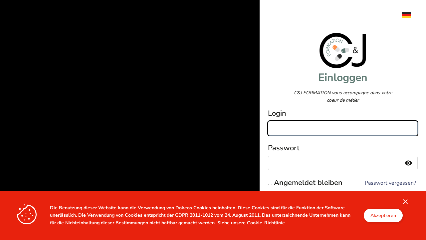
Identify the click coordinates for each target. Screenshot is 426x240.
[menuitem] (410, 15)
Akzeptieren (383, 215)
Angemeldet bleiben (308, 183)
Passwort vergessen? (390, 183)
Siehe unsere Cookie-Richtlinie (251, 223)
